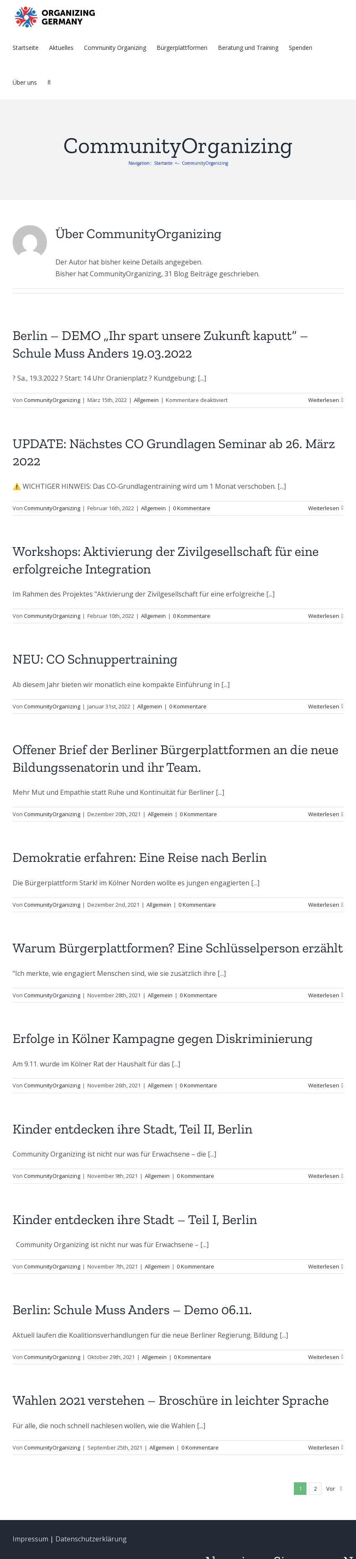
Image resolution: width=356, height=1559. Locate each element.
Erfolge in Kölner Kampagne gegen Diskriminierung (163, 1038)
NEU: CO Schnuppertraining (95, 659)
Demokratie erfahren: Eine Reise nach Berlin (140, 857)
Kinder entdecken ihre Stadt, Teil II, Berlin (132, 1129)
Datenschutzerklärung (91, 1538)
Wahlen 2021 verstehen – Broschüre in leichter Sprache (171, 1400)
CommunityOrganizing (52, 400)
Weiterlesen (323, 400)
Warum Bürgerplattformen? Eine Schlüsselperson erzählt (178, 948)
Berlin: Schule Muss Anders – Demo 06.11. (132, 1310)
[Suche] (49, 82)
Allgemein (146, 400)
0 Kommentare (191, 508)
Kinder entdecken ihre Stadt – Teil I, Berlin (135, 1219)
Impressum (30, 1538)
